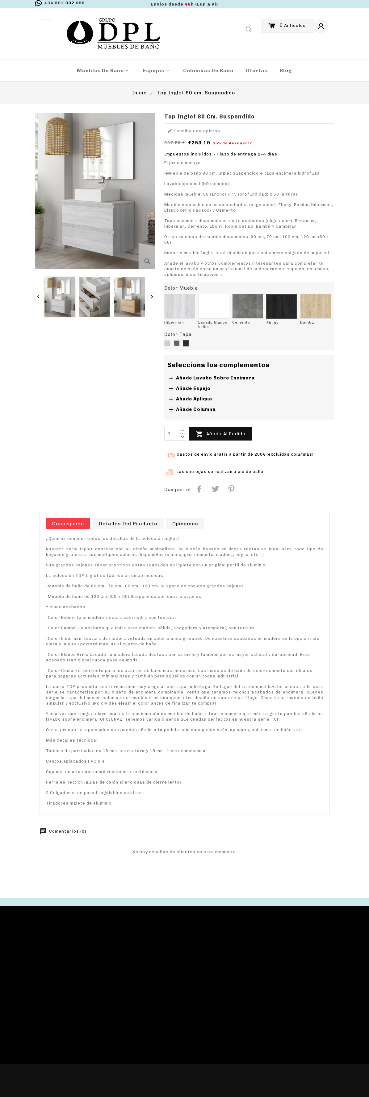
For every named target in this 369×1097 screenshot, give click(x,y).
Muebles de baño (103, 71)
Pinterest (231, 489)
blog (286, 70)
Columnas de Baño (208, 70)
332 (64, 3)
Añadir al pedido (220, 434)
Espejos (157, 71)
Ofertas (256, 70)
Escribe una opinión (193, 131)
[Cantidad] (171, 434)
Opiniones (185, 524)
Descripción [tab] (68, 524)
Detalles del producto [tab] (128, 524)
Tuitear (215, 489)
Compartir (199, 489)
